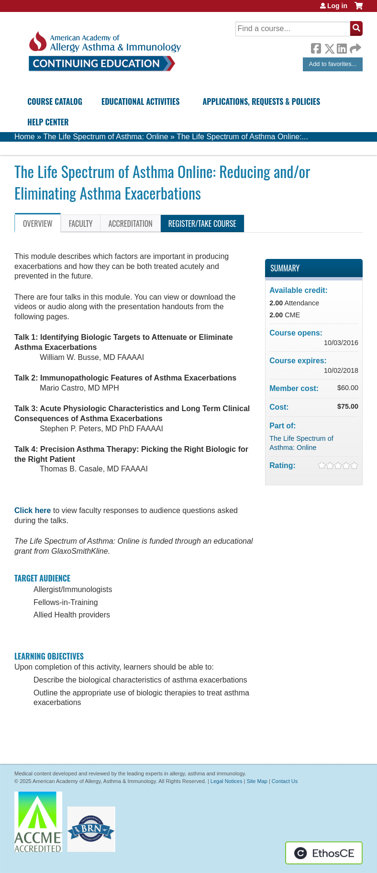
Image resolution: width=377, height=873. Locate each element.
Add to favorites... (333, 63)
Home (24, 137)
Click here (32, 510)
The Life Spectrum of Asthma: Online (105, 137)
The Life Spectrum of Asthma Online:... (242, 137)
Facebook (316, 47)
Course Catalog (54, 101)
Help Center (47, 122)
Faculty (81, 223)
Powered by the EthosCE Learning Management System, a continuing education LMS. (324, 852)
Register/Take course (202, 223)
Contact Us (285, 781)
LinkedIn (341, 47)
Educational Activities (140, 101)
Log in (337, 5)
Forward (354, 46)
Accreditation (130, 223)
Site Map (256, 781)
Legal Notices (227, 781)
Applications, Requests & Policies (262, 101)
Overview (38, 223)
